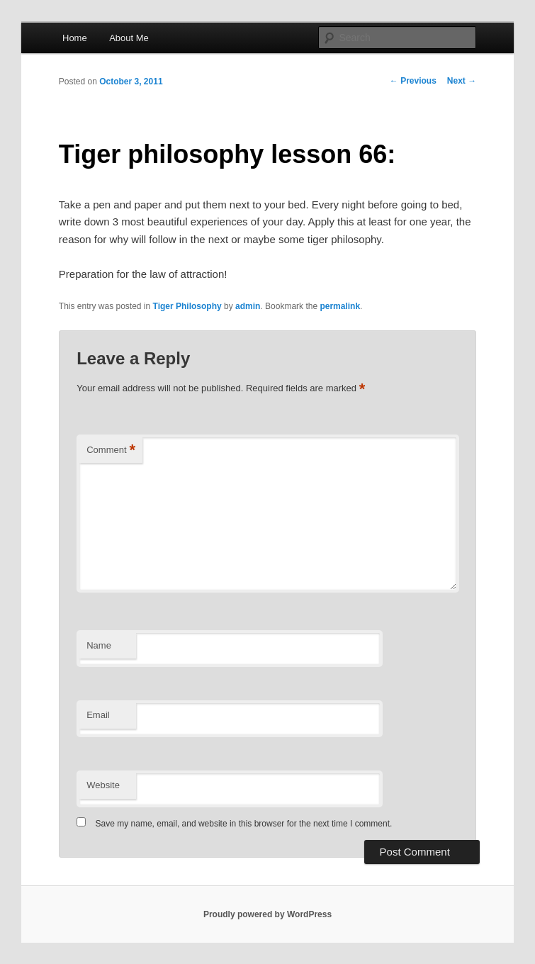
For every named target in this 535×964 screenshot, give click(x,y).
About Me (129, 38)
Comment (110, 450)
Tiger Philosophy (187, 306)
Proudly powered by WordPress (267, 914)
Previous (413, 81)
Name (98, 645)
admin (247, 306)
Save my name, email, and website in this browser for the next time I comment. (244, 824)
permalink (340, 306)
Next (461, 81)
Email (98, 715)
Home (74, 38)
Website (103, 785)
